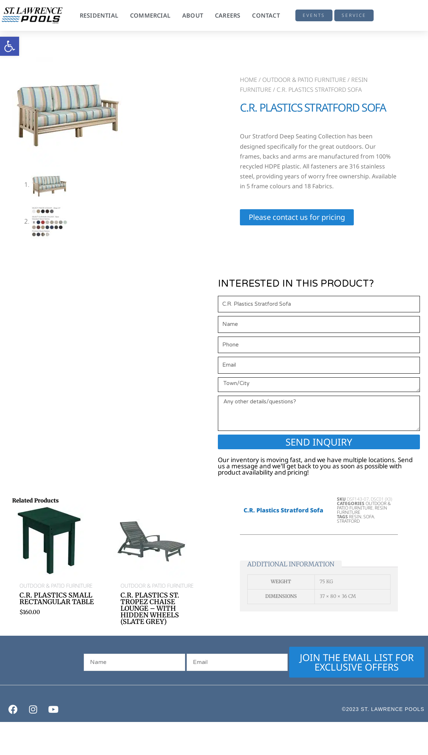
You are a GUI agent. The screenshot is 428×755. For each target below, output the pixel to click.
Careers (227, 15)
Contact (266, 15)
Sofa (368, 516)
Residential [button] (99, 15)
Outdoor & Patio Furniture (304, 80)
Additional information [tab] (290, 564)
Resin (355, 516)
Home (248, 80)
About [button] (192, 15)
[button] (9, 46)
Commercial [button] (150, 15)
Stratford (348, 521)
